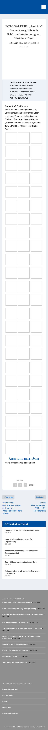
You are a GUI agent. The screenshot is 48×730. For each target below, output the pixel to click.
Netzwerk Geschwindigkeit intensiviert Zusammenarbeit (21, 552)
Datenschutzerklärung (10, 713)
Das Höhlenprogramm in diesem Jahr (21, 562)
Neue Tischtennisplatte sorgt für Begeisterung (18, 540)
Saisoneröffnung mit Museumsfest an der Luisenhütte (22, 572)
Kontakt (5, 701)
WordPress (41, 727)
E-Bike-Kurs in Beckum (10, 656)
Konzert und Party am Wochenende (15, 650)
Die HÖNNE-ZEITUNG (10, 689)
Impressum (6, 707)
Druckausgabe (7, 695)
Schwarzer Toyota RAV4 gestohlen (15, 644)
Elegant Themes (19, 727)
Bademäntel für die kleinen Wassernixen (22, 530)
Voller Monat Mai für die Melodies (14, 662)
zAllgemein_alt (27, 43)
